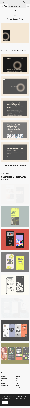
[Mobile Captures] (15, 239)
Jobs (17, 378)
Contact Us (18, 387)
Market (17, 381)
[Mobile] (15, 216)
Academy (18, 376)
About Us (18, 385)
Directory (3, 383)
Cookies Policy (22, 398)
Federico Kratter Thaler (15, 19)
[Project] (15, 130)
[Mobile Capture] (15, 194)
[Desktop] (15, 64)
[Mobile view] (15, 262)
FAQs (17, 383)
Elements (3, 381)
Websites (3, 376)
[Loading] (15, 86)
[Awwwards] (5, 6)
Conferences (4, 385)
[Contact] (15, 152)
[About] (15, 108)
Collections (4, 378)
